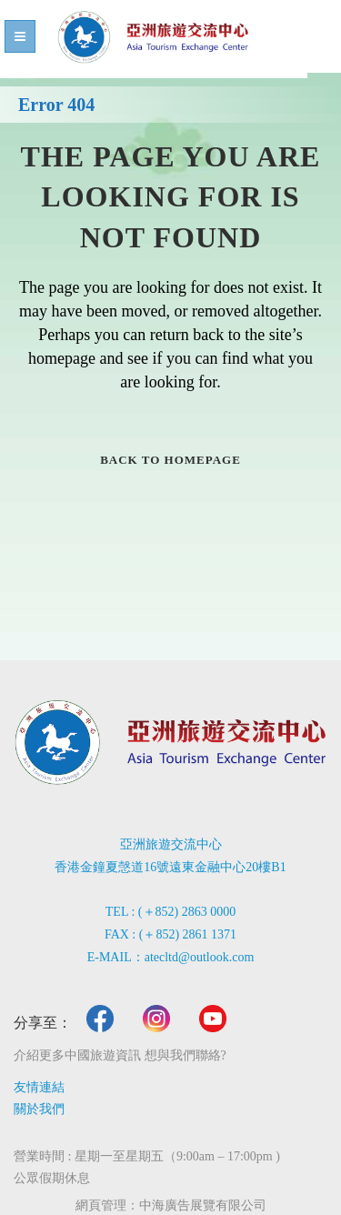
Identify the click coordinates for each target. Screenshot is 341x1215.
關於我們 (39, 1109)
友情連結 (39, 1087)
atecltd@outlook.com (200, 957)
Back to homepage (170, 460)
